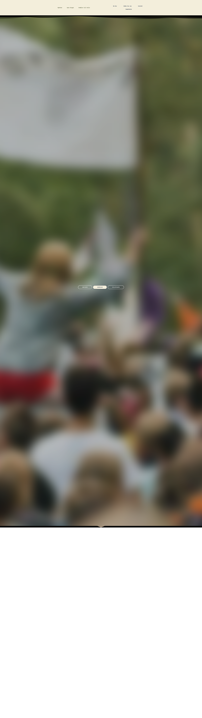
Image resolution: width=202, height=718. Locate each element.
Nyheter (60, 17)
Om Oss (115, 15)
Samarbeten (129, 18)
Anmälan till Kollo (84, 17)
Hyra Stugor (70, 17)
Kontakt (140, 15)
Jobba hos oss (127, 15)
